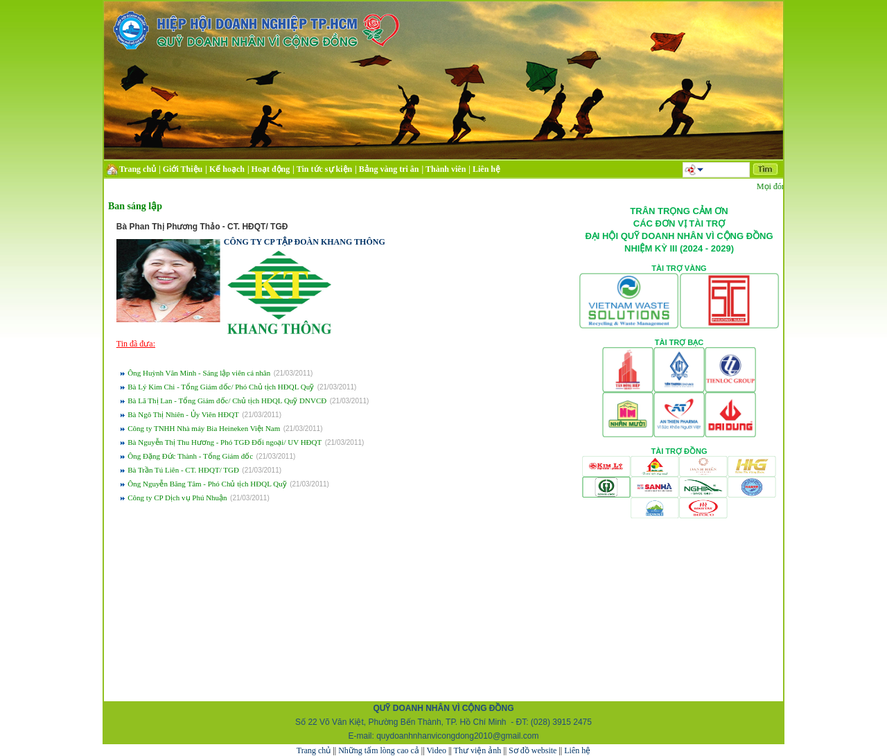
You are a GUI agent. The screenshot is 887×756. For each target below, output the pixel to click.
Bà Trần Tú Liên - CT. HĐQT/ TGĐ (183, 470)
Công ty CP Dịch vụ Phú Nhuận (177, 497)
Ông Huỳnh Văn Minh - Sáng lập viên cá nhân (199, 373)
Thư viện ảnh (478, 750)
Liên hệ (577, 750)
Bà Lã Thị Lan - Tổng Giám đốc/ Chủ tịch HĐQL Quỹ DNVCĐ (227, 400)
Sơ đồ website (532, 750)
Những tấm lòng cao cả (378, 750)
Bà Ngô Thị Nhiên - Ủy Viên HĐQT (183, 414)
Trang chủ (314, 750)
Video (436, 750)
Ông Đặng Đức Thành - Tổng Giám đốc (190, 456)
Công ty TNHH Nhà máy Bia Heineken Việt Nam (204, 428)
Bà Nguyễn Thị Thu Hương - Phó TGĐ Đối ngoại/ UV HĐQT (225, 442)
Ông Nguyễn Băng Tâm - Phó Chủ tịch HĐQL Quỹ (207, 484)
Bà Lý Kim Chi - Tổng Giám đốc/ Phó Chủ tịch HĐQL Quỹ (221, 387)
